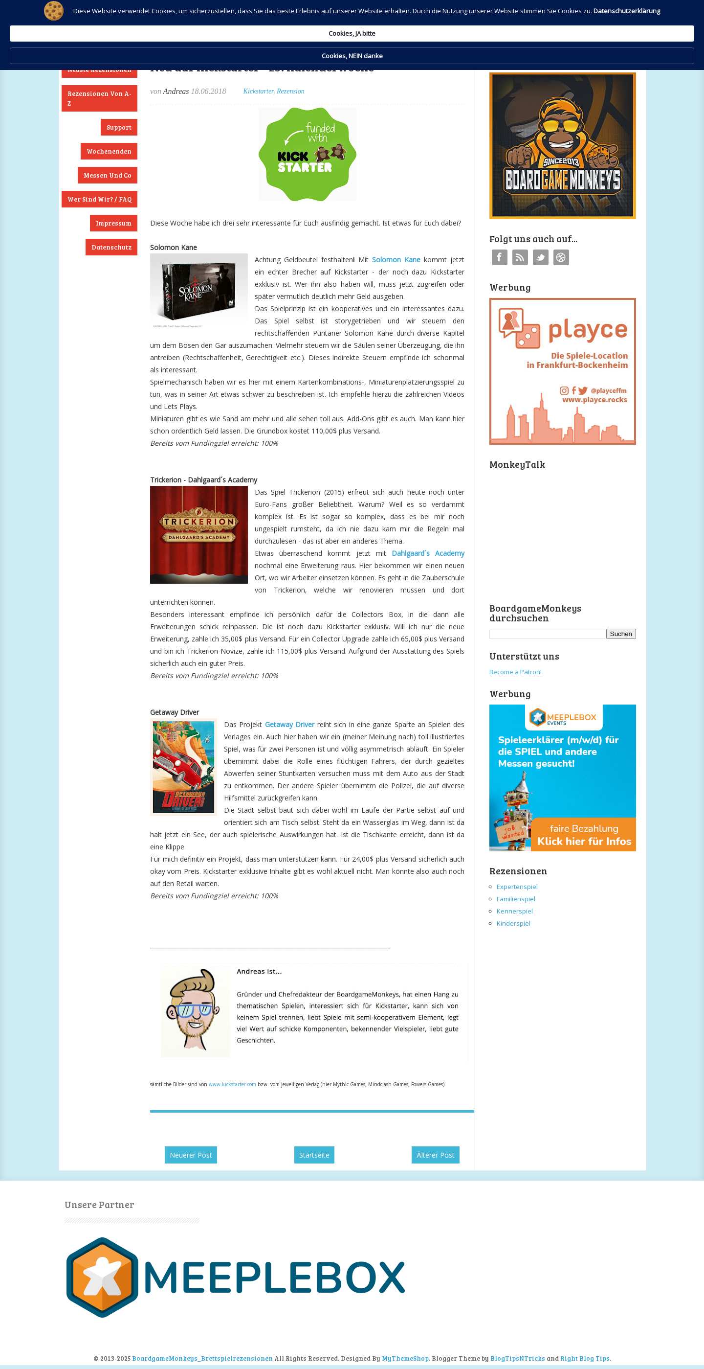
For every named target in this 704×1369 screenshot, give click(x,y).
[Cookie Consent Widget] (352, 23)
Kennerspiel (515, 911)
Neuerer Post (191, 1155)
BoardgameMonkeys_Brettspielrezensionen (202, 1358)
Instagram (561, 257)
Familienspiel (516, 898)
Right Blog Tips (585, 1358)
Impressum (114, 223)
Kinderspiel (513, 923)
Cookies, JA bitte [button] (447, 23)
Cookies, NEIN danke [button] (531, 23)
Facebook (499, 257)
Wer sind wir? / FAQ (99, 199)
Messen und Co (108, 175)
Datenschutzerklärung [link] (268, 32)
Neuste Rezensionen (99, 69)
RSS (520, 257)
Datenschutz (111, 247)
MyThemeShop (405, 1358)
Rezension (291, 91)
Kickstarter (258, 91)
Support (119, 127)
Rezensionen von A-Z (99, 98)
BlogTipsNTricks (517, 1358)
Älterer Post (436, 1155)
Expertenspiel (517, 886)
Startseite (314, 1155)
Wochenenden (109, 151)
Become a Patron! (515, 671)
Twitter (541, 257)
